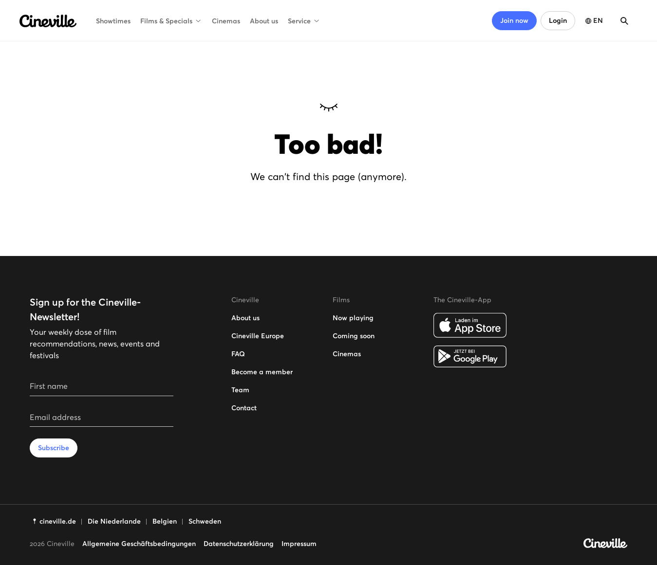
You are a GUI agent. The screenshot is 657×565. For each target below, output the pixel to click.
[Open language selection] (593, 20)
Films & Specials (171, 21)
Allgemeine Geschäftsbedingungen (139, 543)
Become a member (262, 371)
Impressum (299, 543)
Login (558, 20)
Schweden (204, 521)
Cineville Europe (257, 335)
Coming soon (354, 335)
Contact (244, 407)
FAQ (238, 353)
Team (240, 389)
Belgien (164, 521)
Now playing (353, 317)
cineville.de (57, 521)
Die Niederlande (114, 521)
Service (304, 21)
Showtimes (113, 21)
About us (264, 21)
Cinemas (226, 21)
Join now (514, 20)
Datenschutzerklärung (239, 543)
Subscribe (53, 447)
